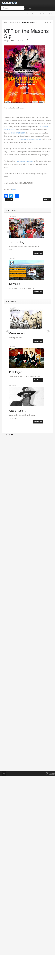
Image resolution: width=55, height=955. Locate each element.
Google (42, 14)
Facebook (32, 14)
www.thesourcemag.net (25, 161)
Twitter (51, 14)
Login (30, 8)
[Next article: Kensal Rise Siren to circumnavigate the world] (47, 199)
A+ (45, 22)
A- (50, 22)
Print (27, 39)
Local (18, 22)
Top (4, 773)
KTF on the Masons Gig (26, 33)
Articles (12, 22)
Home (5, 22)
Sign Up (27, 8)
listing (14, 189)
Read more (38, 253)
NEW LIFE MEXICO (18, 133)
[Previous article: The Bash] (9, 199)
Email (32, 39)
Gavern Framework (50, 774)
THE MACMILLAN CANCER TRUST (29, 139)
